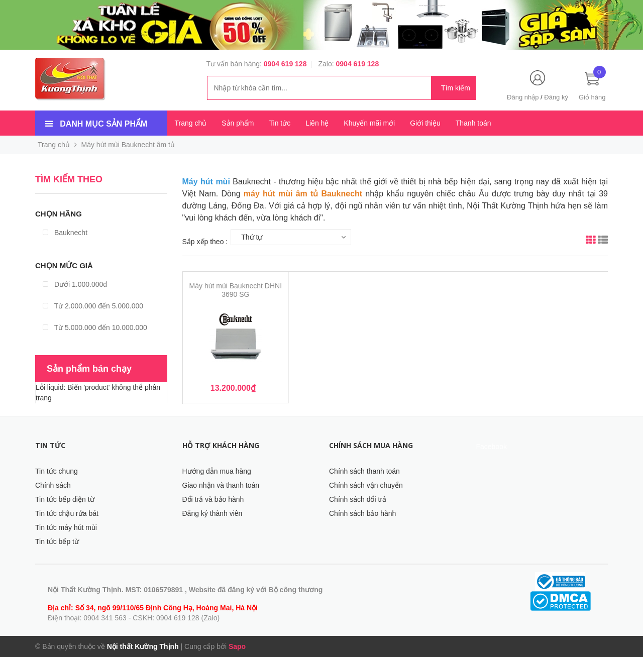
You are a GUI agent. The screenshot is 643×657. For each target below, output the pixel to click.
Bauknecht (65, 233)
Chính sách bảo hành (362, 513)
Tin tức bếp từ (57, 541)
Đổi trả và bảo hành (213, 499)
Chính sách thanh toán (364, 471)
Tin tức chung (56, 471)
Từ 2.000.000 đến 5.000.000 (93, 306)
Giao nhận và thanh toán (221, 485)
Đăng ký (556, 97)
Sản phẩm (238, 123)
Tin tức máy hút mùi (66, 527)
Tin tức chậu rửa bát (66, 513)
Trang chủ (191, 123)
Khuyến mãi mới (369, 123)
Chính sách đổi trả (357, 499)
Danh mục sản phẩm (103, 124)
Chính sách (53, 485)
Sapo (237, 646)
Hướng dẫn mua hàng (216, 471)
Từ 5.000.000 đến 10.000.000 (95, 327)
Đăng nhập (523, 97)
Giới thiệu (425, 123)
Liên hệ (317, 123)
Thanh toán (473, 123)
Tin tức (279, 123)
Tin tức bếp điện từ (64, 499)
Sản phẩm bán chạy (89, 369)
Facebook (491, 447)
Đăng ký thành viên (212, 513)
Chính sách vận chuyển (366, 485)
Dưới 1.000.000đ (75, 284)
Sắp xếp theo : (205, 242)
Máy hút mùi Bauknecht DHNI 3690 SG (235, 290)
